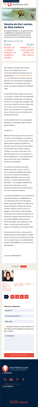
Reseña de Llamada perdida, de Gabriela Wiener (10, 53)
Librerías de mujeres (29, 284)
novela (23, 266)
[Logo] (17, 4)
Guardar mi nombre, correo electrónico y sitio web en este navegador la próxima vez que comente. (19, 329)
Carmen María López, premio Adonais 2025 (19, 284)
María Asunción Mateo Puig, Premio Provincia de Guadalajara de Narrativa (7, 287)
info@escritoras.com (12, 384)
